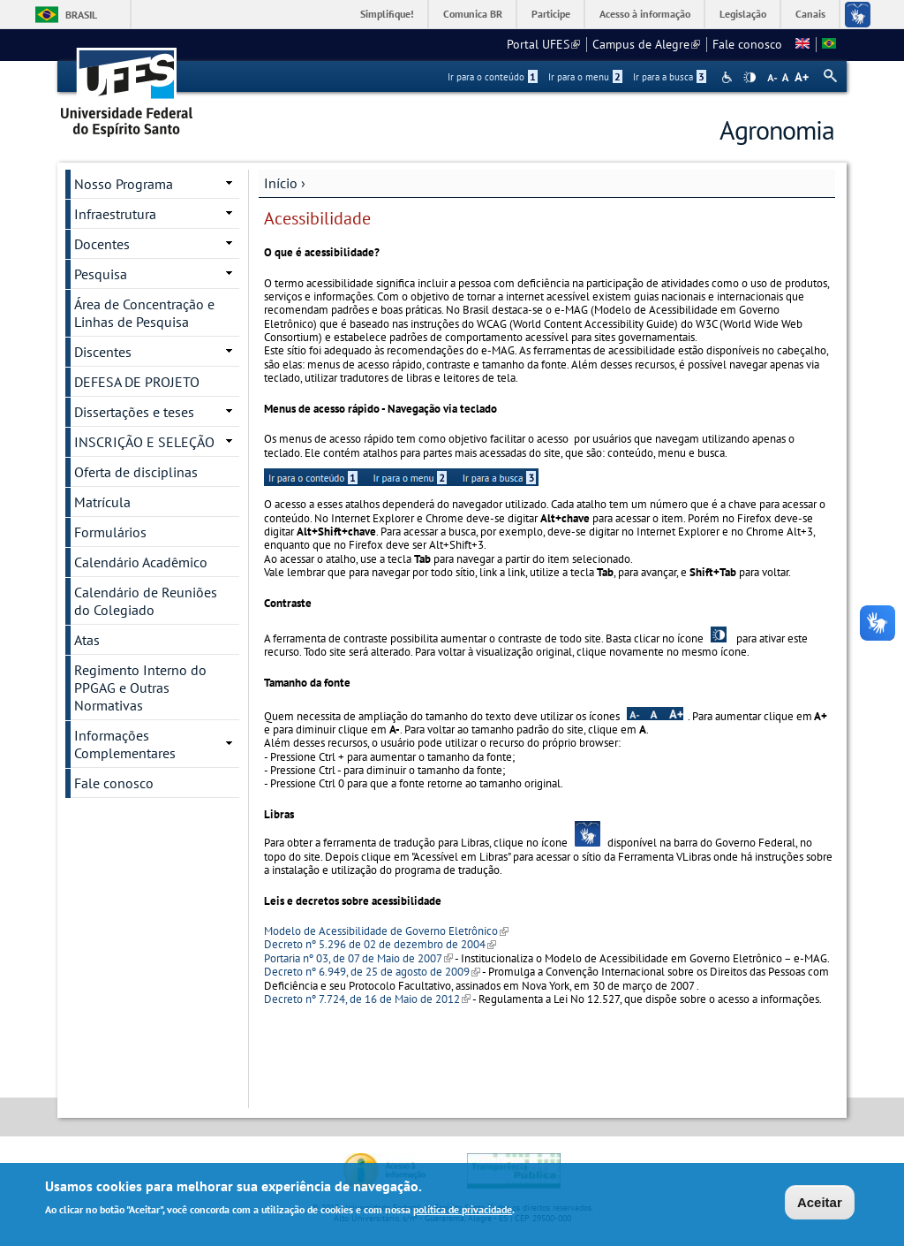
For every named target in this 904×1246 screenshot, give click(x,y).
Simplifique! (387, 13)
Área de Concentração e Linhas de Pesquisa (144, 312)
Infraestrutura (115, 214)
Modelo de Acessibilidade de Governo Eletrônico (386, 930)
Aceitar (819, 1204)
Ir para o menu (585, 77)
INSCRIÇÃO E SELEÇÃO (144, 442)
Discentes (103, 352)
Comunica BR (472, 13)
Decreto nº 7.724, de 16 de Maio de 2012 (367, 999)
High (749, 78)
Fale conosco (747, 44)
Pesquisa (100, 274)
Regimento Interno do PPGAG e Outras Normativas (140, 687)
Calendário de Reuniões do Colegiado (145, 601)
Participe (550, 13)
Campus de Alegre (646, 44)
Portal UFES (543, 44)
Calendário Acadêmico (140, 562)
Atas (87, 640)
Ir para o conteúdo (493, 77)
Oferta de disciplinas (136, 472)
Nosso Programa (123, 184)
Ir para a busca (669, 77)
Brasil (81, 14)
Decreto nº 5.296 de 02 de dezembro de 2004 (380, 944)
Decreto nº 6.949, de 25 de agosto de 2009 (372, 971)
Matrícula (102, 502)
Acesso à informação (644, 13)
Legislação (742, 13)
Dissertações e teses (134, 412)
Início (281, 183)
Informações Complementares (125, 744)
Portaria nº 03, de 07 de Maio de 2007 (358, 958)
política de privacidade (462, 1211)
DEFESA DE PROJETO (137, 382)
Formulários (110, 532)
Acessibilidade (728, 77)
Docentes (102, 244)
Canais (810, 13)
